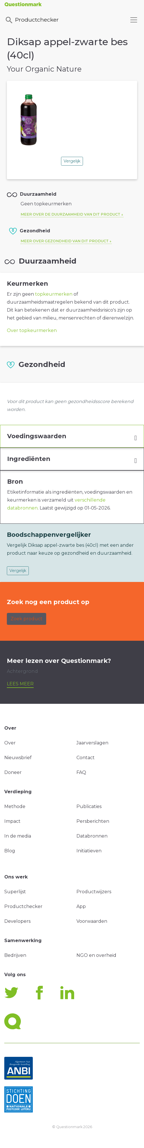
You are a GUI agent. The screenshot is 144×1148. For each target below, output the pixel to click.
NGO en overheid (96, 955)
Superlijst (15, 891)
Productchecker (32, 20)
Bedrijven (15, 955)
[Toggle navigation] (133, 19)
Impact (12, 821)
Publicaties (89, 806)
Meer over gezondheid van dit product (65, 241)
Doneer (13, 772)
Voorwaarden (91, 921)
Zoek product (26, 618)
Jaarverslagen (92, 743)
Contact (85, 757)
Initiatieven (89, 850)
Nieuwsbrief (18, 757)
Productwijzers (93, 891)
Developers (17, 921)
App (81, 906)
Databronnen (92, 836)
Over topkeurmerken (32, 330)
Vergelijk (72, 161)
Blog (9, 850)
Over (10, 743)
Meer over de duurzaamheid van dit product (70, 214)
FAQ (81, 772)
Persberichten (92, 821)
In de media (17, 836)
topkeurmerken (53, 294)
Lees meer (20, 683)
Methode (14, 806)
